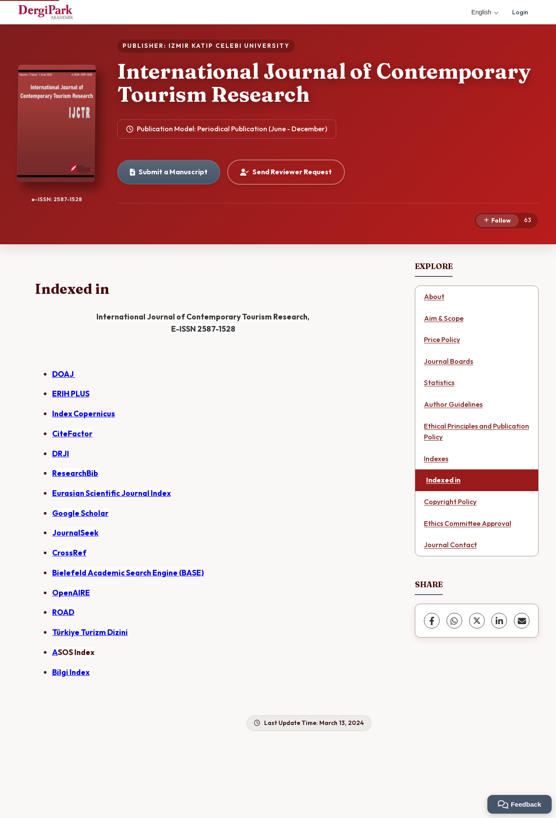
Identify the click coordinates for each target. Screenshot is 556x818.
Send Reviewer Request (286, 171)
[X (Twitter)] (477, 620)
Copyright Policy (450, 501)
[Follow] (497, 220)
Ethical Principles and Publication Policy (476, 432)
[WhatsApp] (454, 620)
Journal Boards (448, 361)
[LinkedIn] (499, 620)
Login (520, 12)
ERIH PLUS (70, 394)
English (484, 12)
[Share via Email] (522, 620)
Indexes (436, 458)
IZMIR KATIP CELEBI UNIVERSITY (229, 46)
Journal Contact (450, 544)
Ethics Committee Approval (467, 523)
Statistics (439, 382)
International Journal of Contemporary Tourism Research (324, 82)
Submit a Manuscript (169, 171)
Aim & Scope (443, 318)
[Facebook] (432, 620)
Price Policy (442, 339)
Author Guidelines (453, 404)
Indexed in (443, 480)
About (434, 296)
